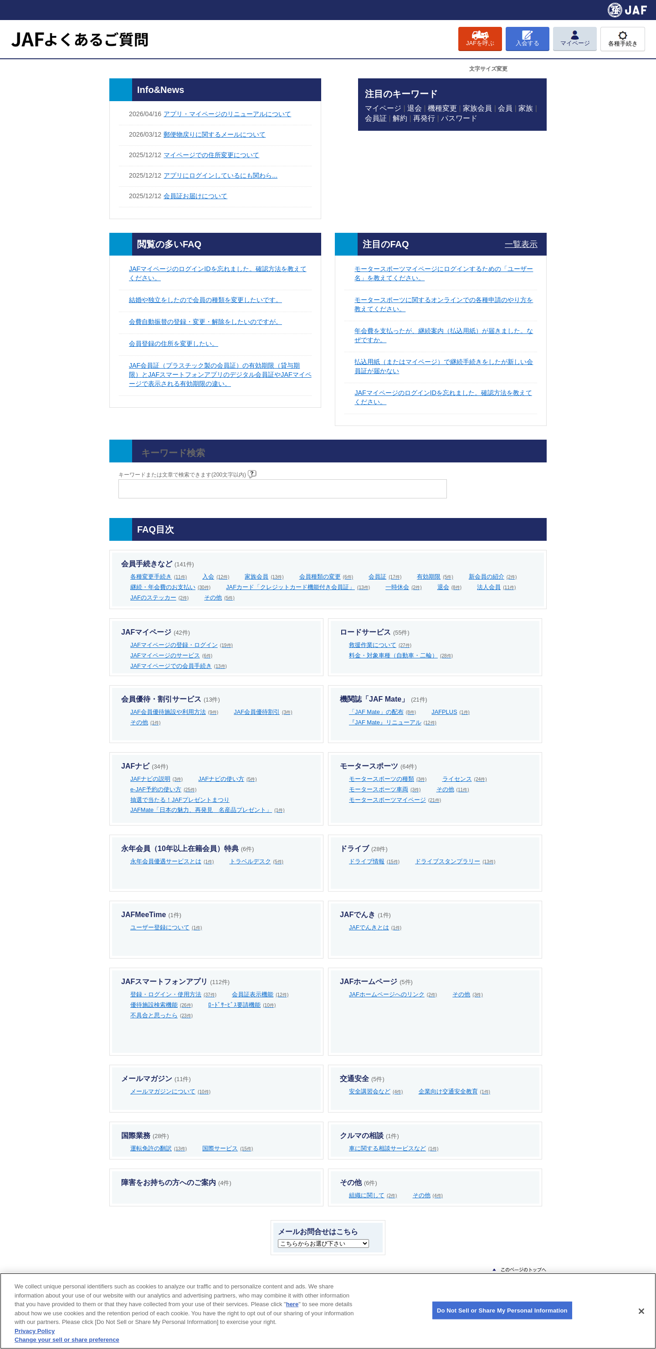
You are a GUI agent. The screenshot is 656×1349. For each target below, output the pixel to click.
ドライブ (364, 848)
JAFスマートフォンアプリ (175, 981)
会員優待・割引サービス (170, 699)
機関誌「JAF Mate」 (383, 699)
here (292, 1304)
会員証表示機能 (260, 994)
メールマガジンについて (170, 1091)
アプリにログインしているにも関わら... (220, 175)
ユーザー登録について (166, 927)
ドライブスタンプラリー (455, 861)
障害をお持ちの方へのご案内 (176, 1182)
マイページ (383, 108)
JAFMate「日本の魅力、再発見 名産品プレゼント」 (207, 809)
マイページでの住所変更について (211, 155)
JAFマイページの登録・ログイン (181, 644)
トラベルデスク (257, 861)
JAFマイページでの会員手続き (178, 665)
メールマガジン (156, 1078)
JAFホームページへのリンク (393, 994)
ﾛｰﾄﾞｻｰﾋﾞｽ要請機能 (242, 1004)
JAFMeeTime (151, 914)
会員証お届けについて (195, 196)
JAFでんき (365, 914)
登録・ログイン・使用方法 (173, 994)
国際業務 (145, 1135)
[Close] (641, 1311)
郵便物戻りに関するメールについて (215, 134)
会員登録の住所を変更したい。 (173, 343)
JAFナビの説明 (156, 778)
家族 (525, 108)
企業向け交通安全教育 (455, 1091)
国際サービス (227, 1148)
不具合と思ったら (161, 1015)
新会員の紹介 (493, 576)
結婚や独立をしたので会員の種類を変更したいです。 (205, 299)
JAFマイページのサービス (171, 655)
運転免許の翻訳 (158, 1148)
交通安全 (362, 1078)
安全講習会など (376, 1091)
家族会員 (477, 108)
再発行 (424, 118)
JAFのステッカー (159, 597)
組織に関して (373, 1195)
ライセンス (464, 778)
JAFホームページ (376, 981)
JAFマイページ (155, 632)
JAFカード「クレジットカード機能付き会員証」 (298, 587)
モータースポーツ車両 (385, 789)
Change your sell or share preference (67, 1339)
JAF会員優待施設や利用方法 (174, 711)
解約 (400, 118)
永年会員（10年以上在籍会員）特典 (187, 848)
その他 (219, 597)
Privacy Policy (35, 1331)
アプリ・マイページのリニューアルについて (227, 114)
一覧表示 (521, 244)
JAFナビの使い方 (227, 778)
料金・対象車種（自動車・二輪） (401, 655)
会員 (505, 108)
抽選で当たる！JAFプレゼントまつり (180, 799)
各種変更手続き (158, 576)
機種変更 (442, 108)
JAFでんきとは (375, 927)
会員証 (376, 118)
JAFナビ (144, 766)
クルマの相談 (369, 1135)
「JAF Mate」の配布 (382, 711)
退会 (414, 108)
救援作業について (380, 644)
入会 (215, 576)
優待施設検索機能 (161, 1004)
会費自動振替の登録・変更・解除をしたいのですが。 (205, 321)
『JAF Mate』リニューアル (392, 722)
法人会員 (496, 587)
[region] (328, 1311)
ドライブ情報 (374, 861)
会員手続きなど (157, 564)
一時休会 (403, 587)
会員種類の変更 (326, 576)
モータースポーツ (378, 766)
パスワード (459, 118)
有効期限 (435, 576)
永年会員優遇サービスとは (172, 861)
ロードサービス (375, 632)
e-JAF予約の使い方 (163, 789)
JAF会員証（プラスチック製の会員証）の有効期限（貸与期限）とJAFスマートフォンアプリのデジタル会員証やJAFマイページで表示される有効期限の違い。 (220, 374)
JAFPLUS (450, 711)
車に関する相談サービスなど (394, 1148)
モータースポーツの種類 (388, 778)
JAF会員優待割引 (263, 711)
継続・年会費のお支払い (170, 587)
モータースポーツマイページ (395, 799)
